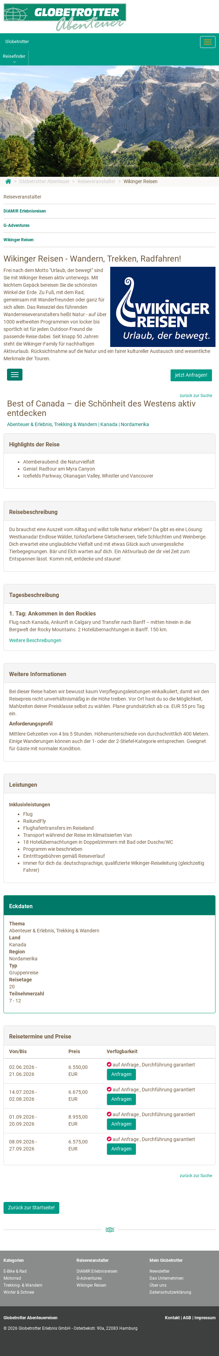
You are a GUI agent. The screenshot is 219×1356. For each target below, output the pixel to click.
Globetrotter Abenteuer (44, 181)
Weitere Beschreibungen (35, 640)
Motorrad (12, 1278)
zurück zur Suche (196, 395)
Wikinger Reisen (141, 181)
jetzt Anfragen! (191, 375)
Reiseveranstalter (96, 181)
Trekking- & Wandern (23, 1285)
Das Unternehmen (167, 1278)
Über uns (158, 1285)
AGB (187, 1317)
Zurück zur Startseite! (31, 1207)
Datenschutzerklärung (170, 1292)
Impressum (204, 1317)
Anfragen (121, 1074)
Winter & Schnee (19, 1292)
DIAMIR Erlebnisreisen (25, 211)
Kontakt (172, 1317)
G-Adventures (16, 225)
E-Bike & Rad (15, 1271)
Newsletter (160, 1271)
